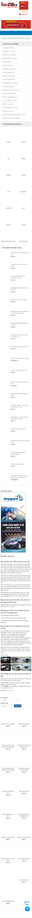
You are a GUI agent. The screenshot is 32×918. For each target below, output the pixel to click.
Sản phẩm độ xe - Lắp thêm (10, 83)
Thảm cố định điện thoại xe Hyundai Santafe (18, 453)
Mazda (23, 158)
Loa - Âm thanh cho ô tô (9, 100)
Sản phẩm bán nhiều (8, 48)
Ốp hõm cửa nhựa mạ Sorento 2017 (24, 746)
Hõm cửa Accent (24, 791)
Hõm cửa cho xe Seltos (8, 724)
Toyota (8, 142)
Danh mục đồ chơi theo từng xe (11, 118)
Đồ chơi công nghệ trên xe (9, 97)
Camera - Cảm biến (7, 104)
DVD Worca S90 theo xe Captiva (20, 358)
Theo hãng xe (4, 697)
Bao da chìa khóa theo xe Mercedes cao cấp (18, 277)
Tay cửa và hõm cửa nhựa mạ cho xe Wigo (8, 769)
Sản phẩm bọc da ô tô (8, 86)
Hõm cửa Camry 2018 (8, 837)
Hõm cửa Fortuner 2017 (8, 815)
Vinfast (23, 142)
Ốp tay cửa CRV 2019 (24, 858)
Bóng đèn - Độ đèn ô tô (9, 69)
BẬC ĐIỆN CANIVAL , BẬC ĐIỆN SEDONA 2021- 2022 (19, 406)
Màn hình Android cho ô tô (9, 58)
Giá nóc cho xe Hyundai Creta (19, 370)
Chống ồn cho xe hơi (8, 111)
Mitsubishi (23, 191)
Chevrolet (8, 208)
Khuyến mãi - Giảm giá (8, 51)
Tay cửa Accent (24, 880)
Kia (8, 158)
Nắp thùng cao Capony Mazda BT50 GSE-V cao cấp (19, 418)
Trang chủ (4, 38)
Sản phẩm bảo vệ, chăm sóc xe (11, 90)
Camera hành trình (7, 65)
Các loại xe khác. (23, 241)
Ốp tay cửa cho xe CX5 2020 (8, 859)
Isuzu (23, 208)
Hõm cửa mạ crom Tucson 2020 (24, 769)
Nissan (8, 224)
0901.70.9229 (9, 690)
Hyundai (8, 175)
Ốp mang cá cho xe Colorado (19, 299)
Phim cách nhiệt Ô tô (8, 72)
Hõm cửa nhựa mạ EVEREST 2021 (24, 815)
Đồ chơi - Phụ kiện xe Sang (8, 241)
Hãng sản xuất (4, 703)
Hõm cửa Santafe (24, 724)
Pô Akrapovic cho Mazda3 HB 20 (20, 346)
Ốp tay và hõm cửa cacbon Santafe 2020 (8, 746)
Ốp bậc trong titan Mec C (18, 464)
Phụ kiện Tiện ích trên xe (9, 93)
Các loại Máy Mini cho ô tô (9, 107)
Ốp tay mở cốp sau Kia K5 (18, 429)
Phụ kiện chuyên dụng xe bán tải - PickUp (13, 114)
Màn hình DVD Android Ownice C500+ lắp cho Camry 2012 (19, 476)
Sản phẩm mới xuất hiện (9, 55)
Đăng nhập (25, 11)
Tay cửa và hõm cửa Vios (8, 792)
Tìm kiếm (17, 706)
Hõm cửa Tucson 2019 (24, 837)
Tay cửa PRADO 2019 (8, 901)
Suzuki (23, 224)
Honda (23, 175)
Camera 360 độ (6, 62)
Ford (8, 191)
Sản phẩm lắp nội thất (8, 76)
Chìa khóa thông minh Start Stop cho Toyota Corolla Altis (20, 312)
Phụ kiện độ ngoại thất (14, 38)
